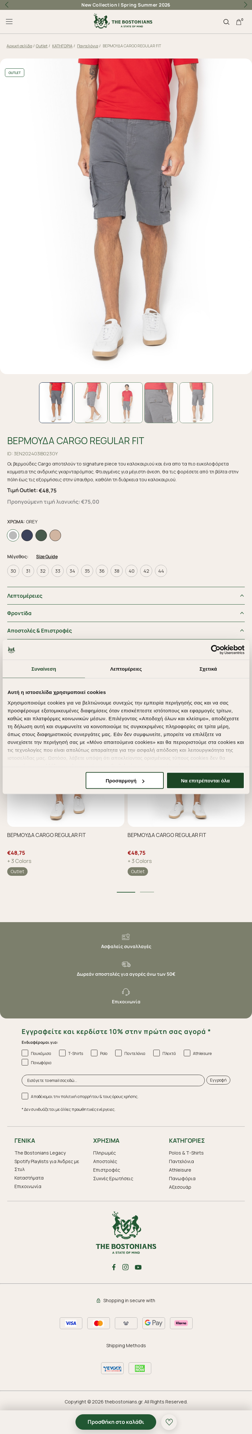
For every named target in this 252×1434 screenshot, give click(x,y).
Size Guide (46, 554)
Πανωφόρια (182, 1176)
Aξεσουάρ (180, 1185)
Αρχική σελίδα (19, 46)
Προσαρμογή (125, 780)
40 (132, 569)
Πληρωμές (104, 1151)
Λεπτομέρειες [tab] (126, 669)
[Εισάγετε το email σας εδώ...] (113, 1078)
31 (28, 569)
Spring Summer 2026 (146, 5)
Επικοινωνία (27, 1184)
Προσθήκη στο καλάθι (116, 1421)
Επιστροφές (106, 1168)
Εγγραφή (218, 1078)
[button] (245, 5)
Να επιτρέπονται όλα (205, 780)
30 (13, 569)
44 (161, 569)
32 (43, 569)
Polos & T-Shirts (186, 1151)
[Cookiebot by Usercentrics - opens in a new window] (215, 650)
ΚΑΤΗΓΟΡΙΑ (62, 46)
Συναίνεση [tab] (44, 669)
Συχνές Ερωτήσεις (113, 1176)
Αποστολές (105, 1159)
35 (87, 569)
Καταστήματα (29, 1176)
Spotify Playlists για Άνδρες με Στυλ (46, 1163)
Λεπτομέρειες (24, 593)
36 (102, 569)
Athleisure (180, 1168)
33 (57, 569)
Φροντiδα (19, 611)
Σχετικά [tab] (208, 669)
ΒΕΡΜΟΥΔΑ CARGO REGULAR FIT (46, 833)
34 (72, 569)
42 (146, 569)
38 (116, 569)
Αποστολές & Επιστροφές (39, 628)
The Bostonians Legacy (40, 1151)
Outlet (42, 46)
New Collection (99, 5)
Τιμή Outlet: (22, 490)
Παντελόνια (87, 46)
